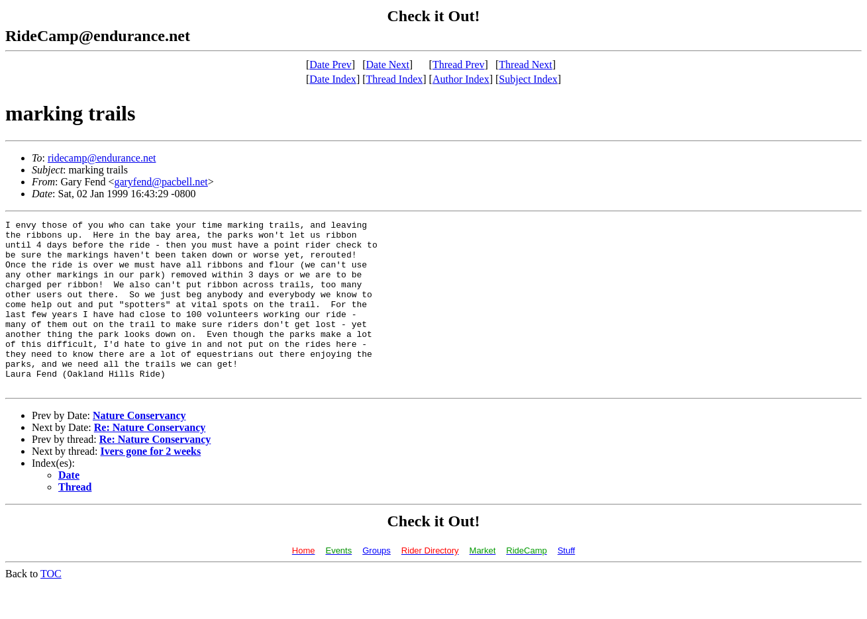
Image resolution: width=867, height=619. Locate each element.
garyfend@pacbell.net (160, 181)
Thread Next (525, 64)
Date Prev (330, 64)
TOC (51, 607)
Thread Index (394, 79)
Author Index (461, 79)
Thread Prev (459, 64)
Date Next (387, 64)
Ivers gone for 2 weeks (151, 485)
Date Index (332, 79)
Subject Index (528, 79)
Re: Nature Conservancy (150, 461)
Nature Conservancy (139, 449)
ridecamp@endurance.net (102, 158)
